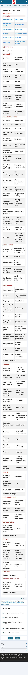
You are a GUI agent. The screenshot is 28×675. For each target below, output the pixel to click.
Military (18, 37)
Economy (18, 29)
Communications (21, 33)
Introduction (7, 19)
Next (17, 638)
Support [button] (14, 647)
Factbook (16, 5)
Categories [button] (14, 644)
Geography (19, 19)
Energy (5, 33)
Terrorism (6, 42)
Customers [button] (14, 650)
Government (7, 29)
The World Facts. (9, 5)
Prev (10, 638)
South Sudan (21, 5)
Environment (19, 24)
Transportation (8, 37)
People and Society (7, 24)
